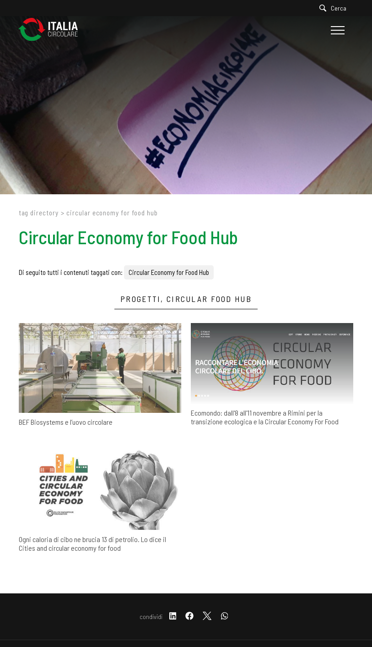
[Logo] (52, 30)
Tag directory (39, 212)
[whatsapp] (224, 616)
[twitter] (207, 616)
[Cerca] (335, 8)
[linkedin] (173, 616)
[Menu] (336, 30)
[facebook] (189, 616)
